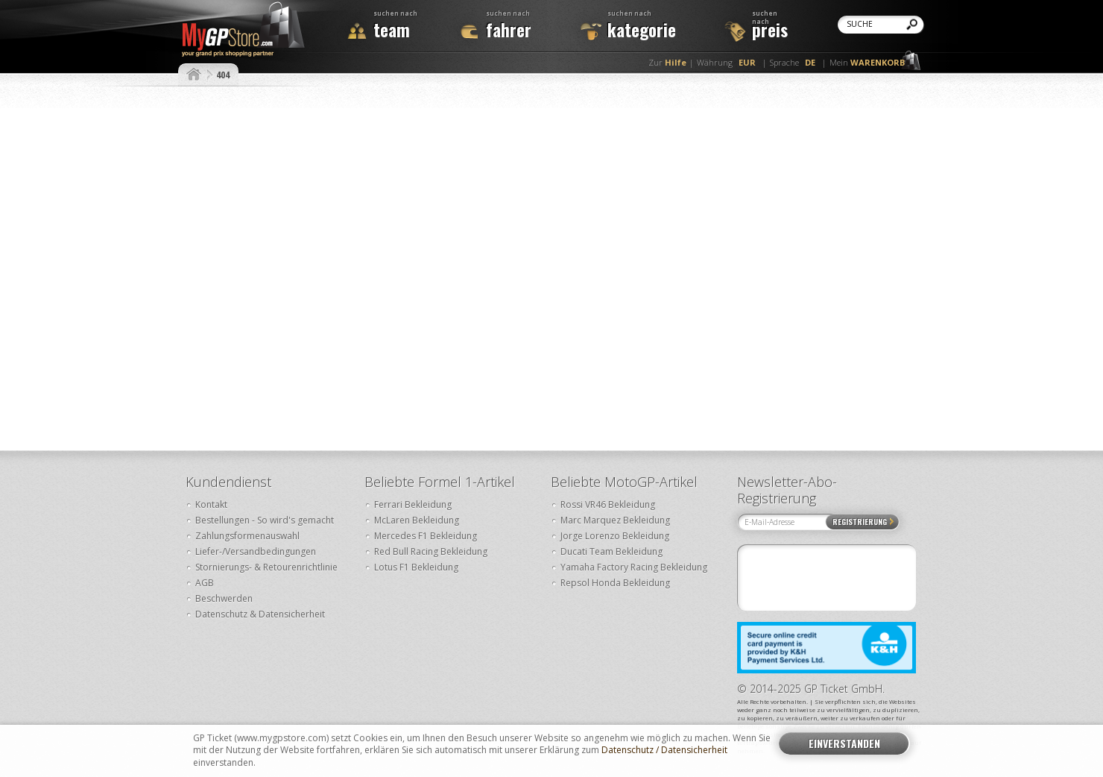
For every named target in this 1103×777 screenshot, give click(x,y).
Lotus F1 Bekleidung (416, 567)
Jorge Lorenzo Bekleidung (614, 535)
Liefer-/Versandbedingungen (255, 551)
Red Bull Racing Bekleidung (430, 551)
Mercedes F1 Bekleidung (425, 535)
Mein (867, 62)
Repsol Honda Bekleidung (615, 582)
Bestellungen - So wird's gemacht (264, 520)
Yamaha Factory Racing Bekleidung (633, 567)
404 (223, 74)
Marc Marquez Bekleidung (615, 520)
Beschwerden (224, 598)
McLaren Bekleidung (416, 520)
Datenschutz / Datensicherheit (664, 750)
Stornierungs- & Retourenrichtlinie (266, 567)
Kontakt (211, 504)
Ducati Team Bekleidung (611, 551)
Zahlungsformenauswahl (247, 535)
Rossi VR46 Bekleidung (607, 504)
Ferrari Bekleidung (413, 504)
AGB (204, 582)
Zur (667, 62)
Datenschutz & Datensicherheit (260, 614)
